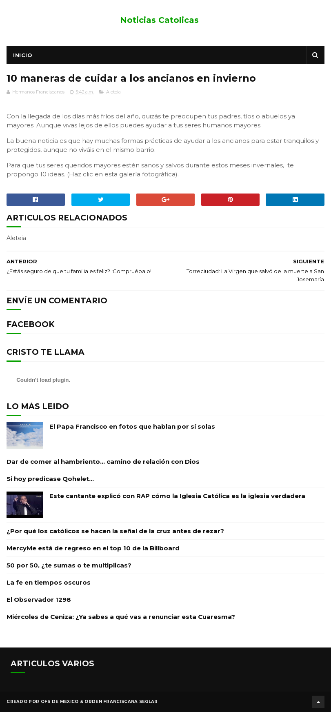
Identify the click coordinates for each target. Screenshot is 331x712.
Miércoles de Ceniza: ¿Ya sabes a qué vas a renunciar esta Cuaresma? (121, 617)
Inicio (22, 55)
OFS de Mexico (60, 701)
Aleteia (113, 92)
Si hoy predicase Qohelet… (50, 479)
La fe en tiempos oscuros (49, 582)
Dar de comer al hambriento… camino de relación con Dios (103, 461)
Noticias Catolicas (159, 20)
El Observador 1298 (39, 599)
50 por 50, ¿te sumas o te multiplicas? (69, 565)
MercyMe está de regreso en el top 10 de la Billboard (93, 548)
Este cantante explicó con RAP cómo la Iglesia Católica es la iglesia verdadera (177, 496)
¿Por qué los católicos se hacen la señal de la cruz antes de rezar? (115, 531)
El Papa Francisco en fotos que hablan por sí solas (132, 426)
